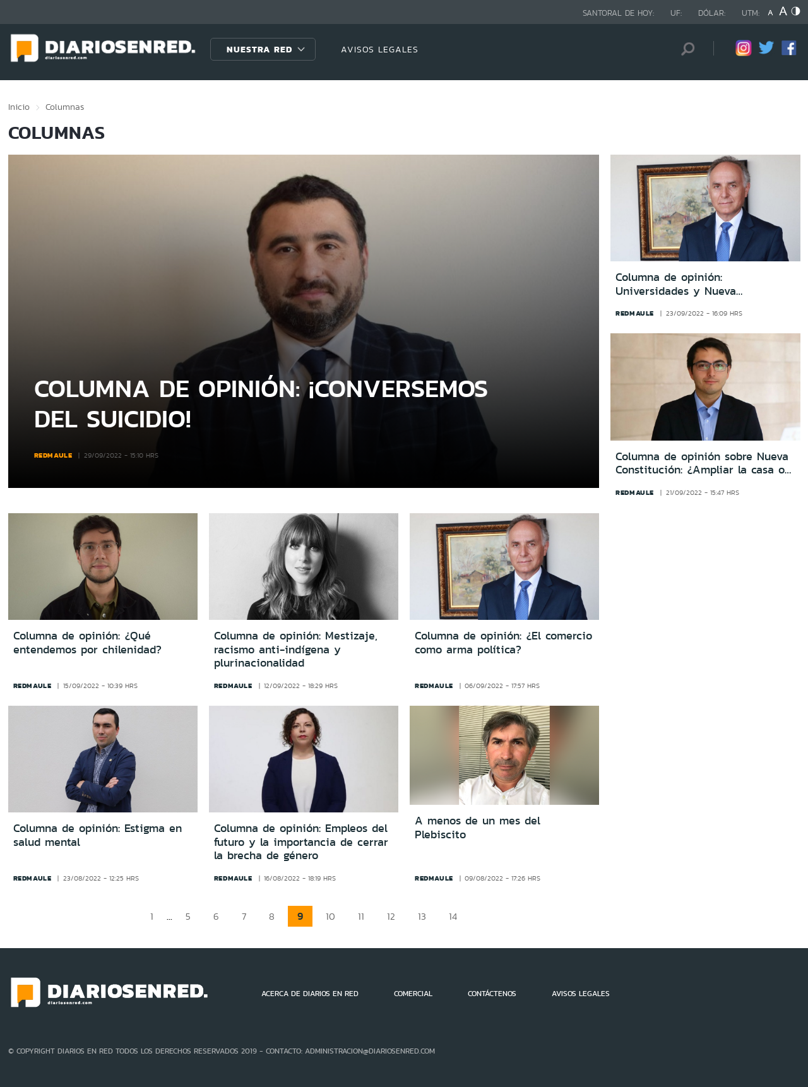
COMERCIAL (413, 993)
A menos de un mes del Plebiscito (477, 827)
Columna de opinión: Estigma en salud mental (97, 835)
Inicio (19, 106)
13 (422, 916)
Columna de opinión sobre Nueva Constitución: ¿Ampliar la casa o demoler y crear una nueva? (701, 463)
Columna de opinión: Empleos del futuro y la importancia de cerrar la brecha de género (301, 842)
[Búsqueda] (685, 49)
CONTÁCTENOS (492, 993)
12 (391, 916)
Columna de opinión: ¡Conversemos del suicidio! (261, 403)
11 (361, 916)
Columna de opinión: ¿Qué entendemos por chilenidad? (87, 642)
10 (330, 916)
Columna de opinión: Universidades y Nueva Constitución (675, 284)
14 (453, 916)
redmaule (53, 455)
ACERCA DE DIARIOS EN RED (310, 993)
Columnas (64, 106)
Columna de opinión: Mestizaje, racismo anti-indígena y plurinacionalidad (295, 649)
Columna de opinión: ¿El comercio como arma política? (503, 642)
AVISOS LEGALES (380, 49)
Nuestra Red (259, 49)
